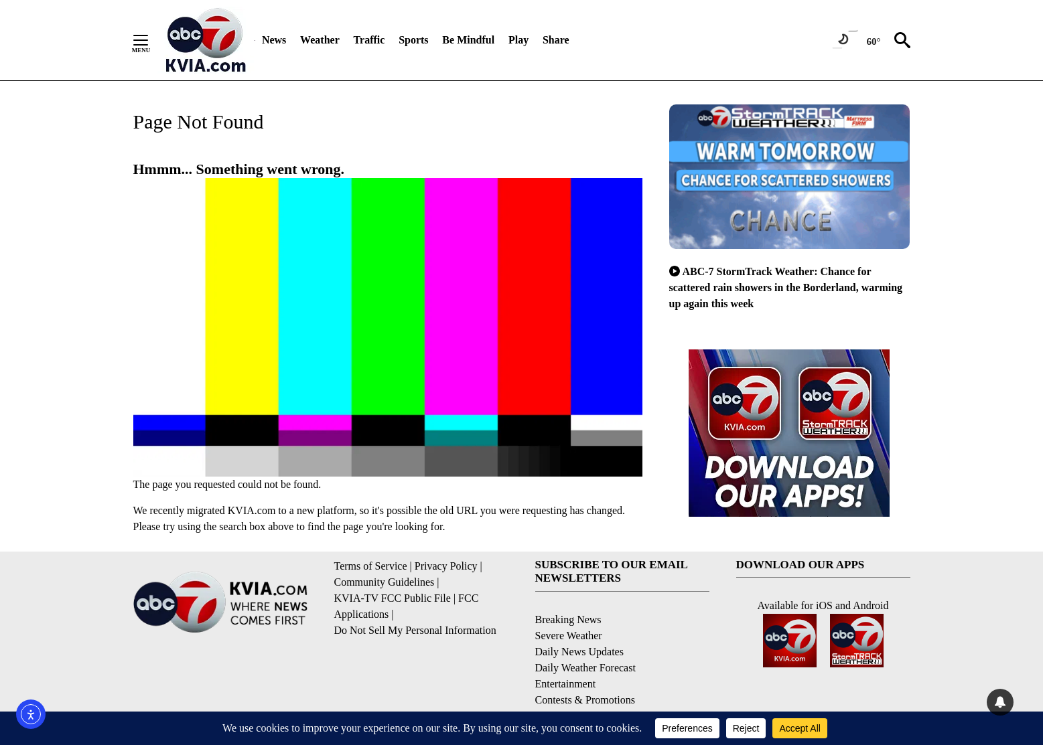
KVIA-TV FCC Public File (392, 598)
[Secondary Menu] (150, 40)
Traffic (369, 40)
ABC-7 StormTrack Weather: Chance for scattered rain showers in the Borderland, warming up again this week (786, 287)
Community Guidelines (384, 582)
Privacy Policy (446, 566)
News (274, 40)
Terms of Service (370, 566)
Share (556, 40)
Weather (320, 40)
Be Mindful (468, 40)
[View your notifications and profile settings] (1000, 702)
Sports (413, 40)
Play (518, 40)
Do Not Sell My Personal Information (415, 630)
